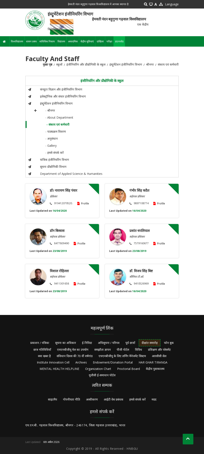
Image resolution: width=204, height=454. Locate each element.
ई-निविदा (87, 343)
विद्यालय (61, 41)
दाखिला (100, 41)
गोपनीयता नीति (71, 399)
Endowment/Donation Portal (113, 362)
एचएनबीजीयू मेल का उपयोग (72, 350)
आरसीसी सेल (159, 356)
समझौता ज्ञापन (102, 350)
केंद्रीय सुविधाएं (87, 41)
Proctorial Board (128, 369)
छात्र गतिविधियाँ (42, 350)
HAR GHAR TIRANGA (153, 362)
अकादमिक (73, 41)
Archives (81, 362)
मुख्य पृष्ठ (47, 64)
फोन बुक (169, 343)
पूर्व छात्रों (130, 343)
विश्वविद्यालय (17, 41)
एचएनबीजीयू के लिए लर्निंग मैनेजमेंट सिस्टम (122, 356)
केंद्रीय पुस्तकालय (155, 369)
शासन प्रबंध (31, 41)
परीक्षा (109, 41)
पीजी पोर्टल (123, 350)
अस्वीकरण (92, 399)
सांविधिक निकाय (47, 41)
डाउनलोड (119, 41)
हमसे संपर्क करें (137, 399)
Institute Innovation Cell (53, 362)
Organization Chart (98, 369)
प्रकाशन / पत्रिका (39, 343)
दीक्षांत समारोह (150, 343)
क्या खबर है (44, 356)
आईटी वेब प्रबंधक (113, 399)
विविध (138, 350)
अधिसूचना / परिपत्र (108, 343)
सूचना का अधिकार (65, 343)
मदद (154, 399)
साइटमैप (52, 399)
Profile (85, 203)
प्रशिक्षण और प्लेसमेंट (159, 350)
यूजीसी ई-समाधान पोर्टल (102, 375)
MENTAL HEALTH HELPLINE (59, 369)
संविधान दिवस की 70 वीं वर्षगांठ (75, 356)
